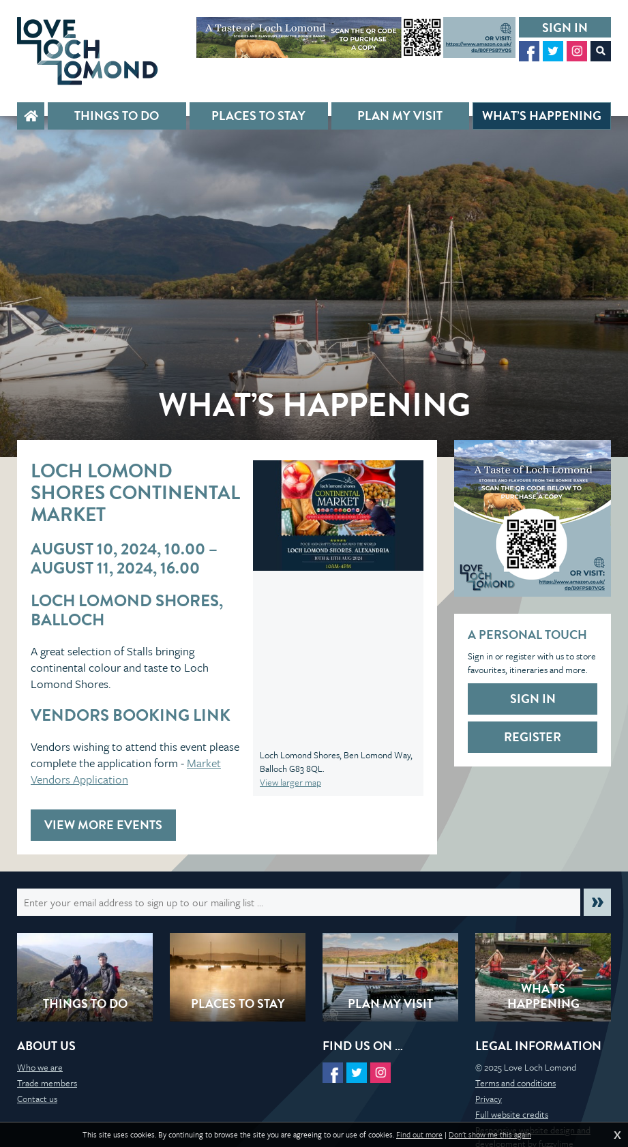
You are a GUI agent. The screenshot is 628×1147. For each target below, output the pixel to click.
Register (532, 737)
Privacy (488, 1098)
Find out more (419, 1134)
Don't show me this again (490, 1134)
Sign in (565, 27)
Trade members (47, 1083)
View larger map (290, 782)
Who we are (40, 1067)
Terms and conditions (515, 1083)
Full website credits (511, 1114)
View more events (103, 825)
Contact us (37, 1098)
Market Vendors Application (126, 771)
